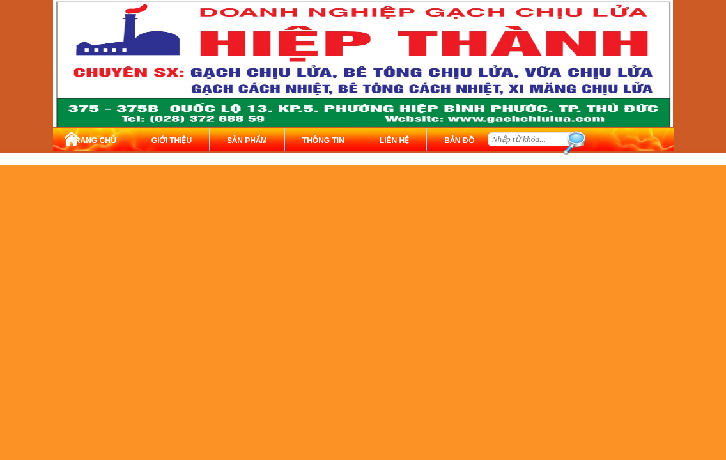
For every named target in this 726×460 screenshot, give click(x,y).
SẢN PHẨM (247, 140)
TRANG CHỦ (93, 140)
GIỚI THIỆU (171, 140)
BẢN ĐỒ (459, 140)
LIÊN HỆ (394, 140)
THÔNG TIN (323, 140)
